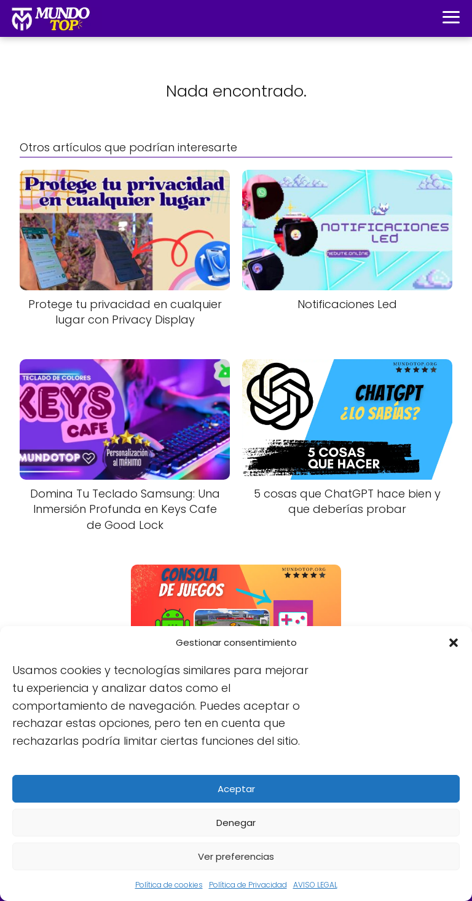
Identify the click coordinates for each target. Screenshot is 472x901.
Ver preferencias (236, 856)
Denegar (236, 822)
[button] (453, 643)
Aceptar (236, 788)
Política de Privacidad (248, 884)
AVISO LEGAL (315, 884)
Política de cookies (169, 884)
